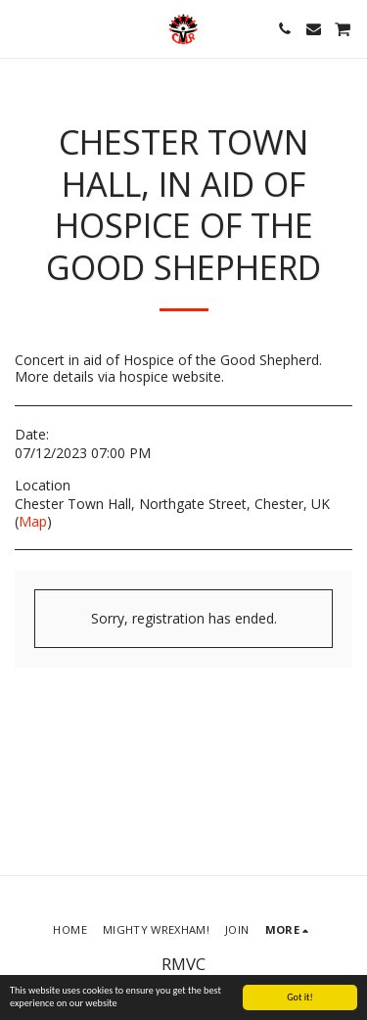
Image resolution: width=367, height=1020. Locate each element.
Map (33, 521)
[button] (21, 28)
